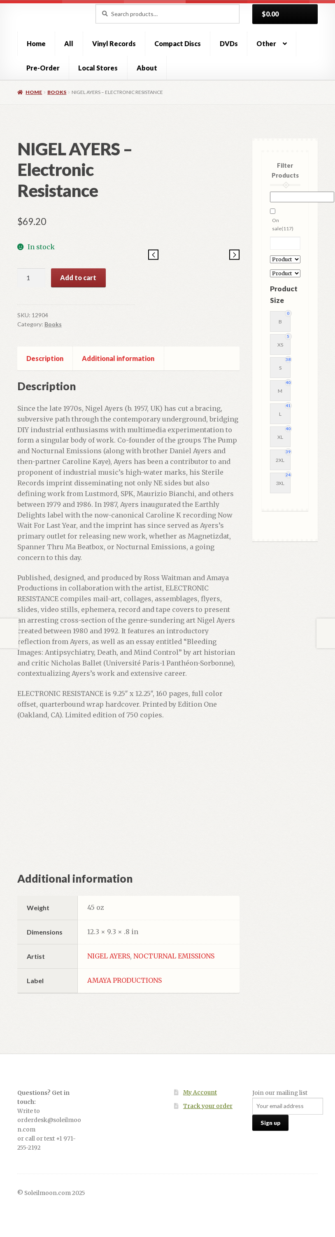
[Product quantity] (31, 277)
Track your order (208, 1106)
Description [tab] (44, 358)
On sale (282, 224)
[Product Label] (285, 273)
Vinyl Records (114, 43)
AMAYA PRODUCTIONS (124, 980)
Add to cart (78, 277)
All (68, 43)
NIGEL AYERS (108, 956)
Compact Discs (177, 43)
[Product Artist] (285, 259)
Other (266, 43)
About (147, 68)
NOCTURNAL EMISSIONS (173, 956)
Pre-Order (43, 68)
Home (36, 43)
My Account (200, 1092)
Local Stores (98, 68)
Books (56, 92)
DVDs (229, 43)
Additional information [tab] (118, 358)
